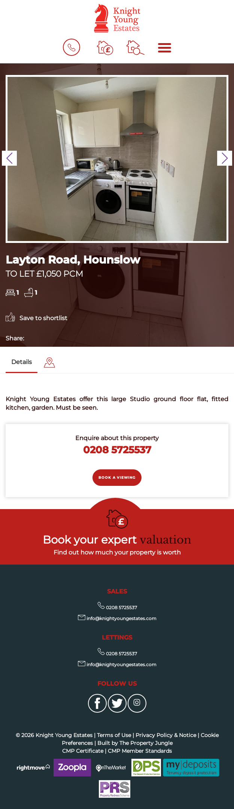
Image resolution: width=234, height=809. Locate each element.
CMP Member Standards (140, 751)
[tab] (49, 362)
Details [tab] (21, 362)
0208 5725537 (117, 449)
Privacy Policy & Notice (166, 735)
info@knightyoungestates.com (117, 618)
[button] (9, 158)
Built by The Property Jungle (135, 743)
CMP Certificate (82, 751)
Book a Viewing (117, 477)
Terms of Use (114, 735)
